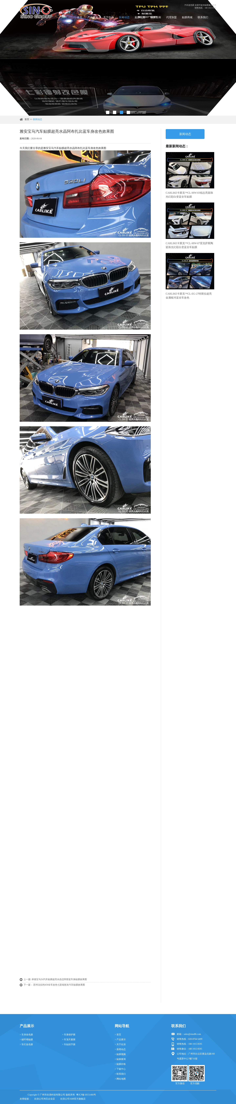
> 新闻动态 (120, 1049)
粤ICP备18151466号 (86, 1095)
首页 (79, 17)
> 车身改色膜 (26, 1034)
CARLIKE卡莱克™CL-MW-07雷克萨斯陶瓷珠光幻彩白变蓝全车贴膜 (189, 245)
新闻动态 (124, 17)
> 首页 (118, 1034)
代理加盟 (171, 17)
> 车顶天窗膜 (68, 1039)
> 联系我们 (120, 1074)
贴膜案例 (155, 17)
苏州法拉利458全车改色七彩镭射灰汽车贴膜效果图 (59, 985)
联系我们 (203, 17)
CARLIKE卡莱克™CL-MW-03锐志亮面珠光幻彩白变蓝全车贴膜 (189, 194)
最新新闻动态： (177, 146)
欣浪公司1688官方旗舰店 (73, 1099)
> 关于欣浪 (120, 1044)
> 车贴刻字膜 (68, 1044)
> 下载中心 (120, 1069)
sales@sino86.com (192, 1034)
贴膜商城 (187, 17)
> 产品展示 (120, 1039)
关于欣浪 (108, 17)
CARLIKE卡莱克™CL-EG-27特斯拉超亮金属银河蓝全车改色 (189, 295)
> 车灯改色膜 (26, 1044)
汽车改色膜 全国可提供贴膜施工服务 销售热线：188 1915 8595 (200, 6)
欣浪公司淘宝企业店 (44, 1099)
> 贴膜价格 (120, 1064)
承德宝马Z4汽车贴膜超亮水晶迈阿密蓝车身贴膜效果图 (59, 979)
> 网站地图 (120, 1079)
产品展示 (93, 17)
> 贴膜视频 (120, 1054)
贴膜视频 (140, 17)
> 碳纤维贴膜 (26, 1039)
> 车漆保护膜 (68, 1034)
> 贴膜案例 (120, 1059)
